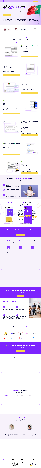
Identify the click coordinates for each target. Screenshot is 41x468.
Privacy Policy (22, 460)
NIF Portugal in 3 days (14, 459)
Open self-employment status (15, 464)
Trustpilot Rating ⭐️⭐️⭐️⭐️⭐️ (24, 461)
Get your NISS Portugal (14, 461)
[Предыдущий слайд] (1, 269)
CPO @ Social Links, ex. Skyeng (20, 372)
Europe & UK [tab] (6, 394)
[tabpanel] (20, 404)
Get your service (8, 15)
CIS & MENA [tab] (11, 394)
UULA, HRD (6, 372)
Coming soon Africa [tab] (29, 394)
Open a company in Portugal (15, 463)
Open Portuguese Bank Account (15, 462)
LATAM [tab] (17, 394)
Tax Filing (13, 465)
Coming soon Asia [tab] (23, 394)
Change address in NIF (14, 460)
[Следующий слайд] (39, 269)
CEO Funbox (32, 372)
